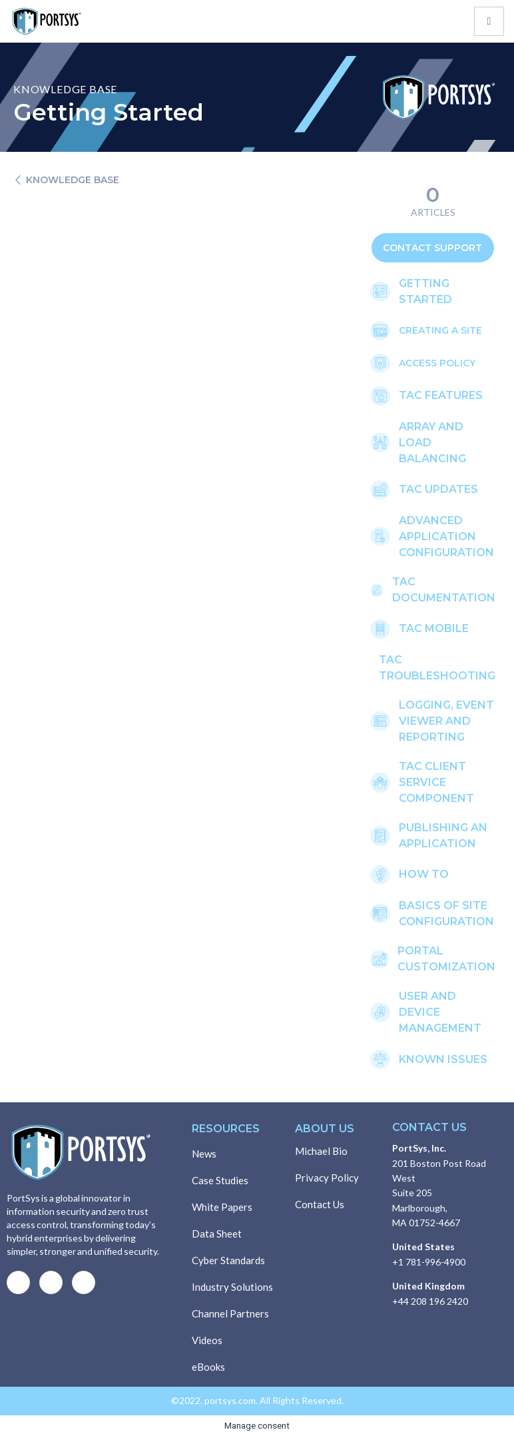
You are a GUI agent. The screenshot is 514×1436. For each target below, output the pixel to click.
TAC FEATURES (441, 395)
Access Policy (437, 363)
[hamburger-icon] (489, 21)
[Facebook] (18, 1282)
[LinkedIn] (83, 1282)
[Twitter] (51, 1282)
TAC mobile (434, 628)
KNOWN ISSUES (443, 1059)
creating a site (440, 330)
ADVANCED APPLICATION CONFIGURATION (446, 536)
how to (424, 874)
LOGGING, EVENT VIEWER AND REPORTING (446, 721)
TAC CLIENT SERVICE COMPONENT (436, 782)
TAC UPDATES (438, 489)
